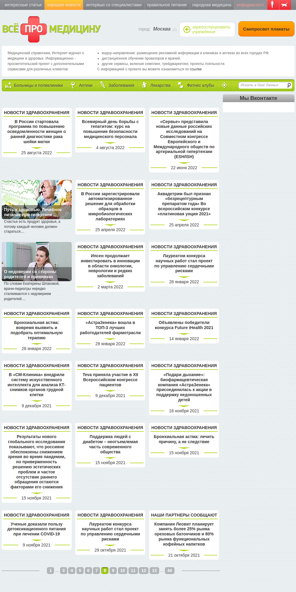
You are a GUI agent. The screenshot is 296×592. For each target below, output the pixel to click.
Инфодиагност (250, 4)
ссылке (196, 69)
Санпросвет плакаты (266, 28)
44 (169, 570)
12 (143, 570)
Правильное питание (167, 4)
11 (133, 570)
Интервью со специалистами (114, 4)
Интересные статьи (23, 4)
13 (154, 570)
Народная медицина (211, 4)
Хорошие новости (64, 4)
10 (122, 570)
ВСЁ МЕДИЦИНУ (51, 29)
